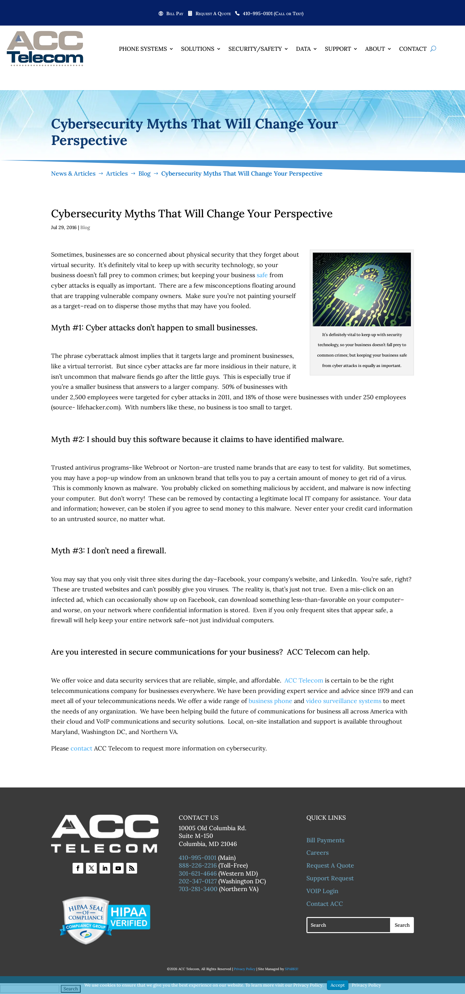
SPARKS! (291, 969)
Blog (85, 227)
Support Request (330, 878)
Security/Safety (255, 48)
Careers (317, 852)
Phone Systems (143, 48)
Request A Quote (213, 13)
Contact (413, 48)
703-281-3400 (198, 889)
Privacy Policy (244, 969)
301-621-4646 (198, 873)
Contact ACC (324, 904)
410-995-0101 (197, 857)
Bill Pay (174, 13)
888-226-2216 (198, 865)
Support (338, 48)
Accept (338, 985)
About (375, 48)
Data (303, 48)
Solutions (197, 48)
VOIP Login (322, 891)
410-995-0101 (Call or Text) (273, 13)
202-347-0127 (198, 881)
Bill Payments (325, 840)
